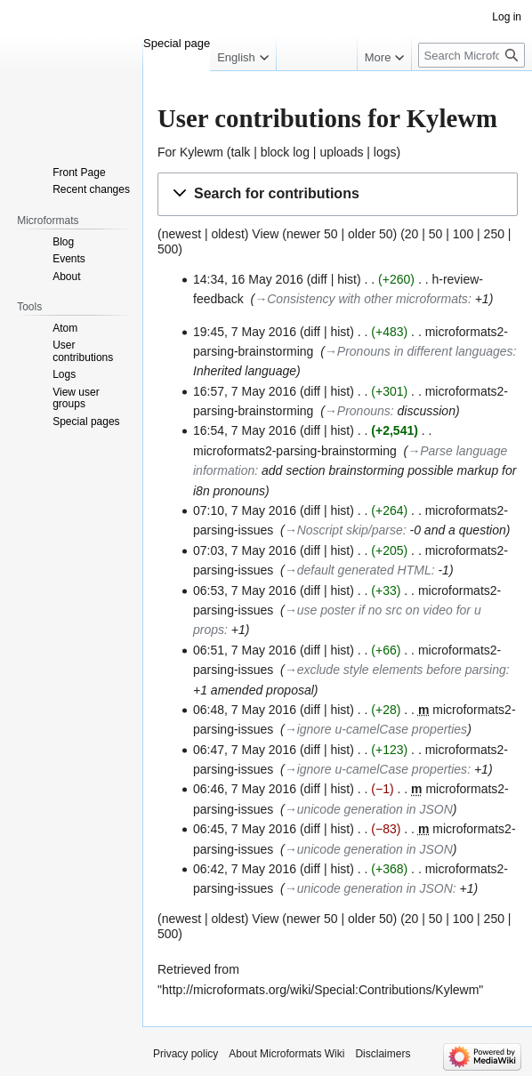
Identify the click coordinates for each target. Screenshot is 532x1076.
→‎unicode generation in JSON (369, 809)
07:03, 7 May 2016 (244, 550)
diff (318, 279)
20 (412, 234)
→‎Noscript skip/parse (344, 530)
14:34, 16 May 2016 (248, 279)
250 (494, 234)
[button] (338, 194)
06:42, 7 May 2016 (244, 869)
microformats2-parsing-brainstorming (295, 451)
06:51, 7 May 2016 (244, 650)
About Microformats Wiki (286, 1054)
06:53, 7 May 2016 (244, 590)
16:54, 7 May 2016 (244, 430)
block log (285, 152)
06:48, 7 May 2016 (244, 710)
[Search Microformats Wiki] (471, 55)
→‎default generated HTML (358, 570)
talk (240, 152)
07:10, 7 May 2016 (244, 510)
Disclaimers (382, 1054)
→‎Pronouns (358, 411)
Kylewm (201, 152)
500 (167, 249)
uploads (341, 152)
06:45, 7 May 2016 (244, 829)
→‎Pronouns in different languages (419, 351)
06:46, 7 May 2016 (244, 789)
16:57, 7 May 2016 (244, 391)
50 (436, 234)
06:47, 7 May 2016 (244, 750)
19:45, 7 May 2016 (244, 332)
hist (347, 279)
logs (385, 152)
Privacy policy (185, 1054)
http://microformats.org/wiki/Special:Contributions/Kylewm (320, 990)
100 (463, 234)
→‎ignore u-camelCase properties (376, 729)
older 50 (370, 234)
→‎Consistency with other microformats (361, 299)
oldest (227, 234)
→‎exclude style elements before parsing (395, 669)
